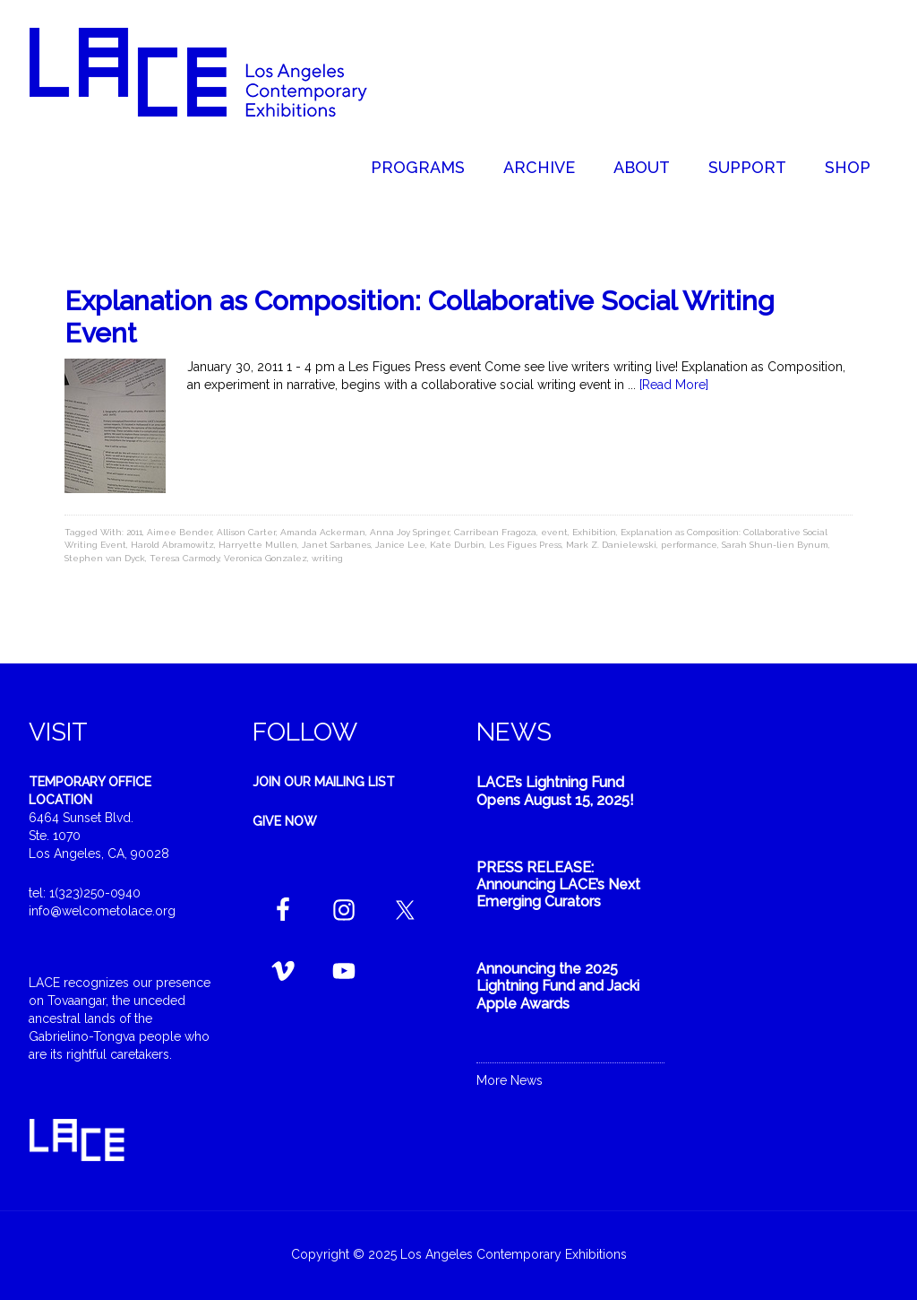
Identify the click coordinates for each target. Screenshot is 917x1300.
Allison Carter (246, 532)
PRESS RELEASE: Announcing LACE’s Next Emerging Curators (558, 884)
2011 (134, 532)
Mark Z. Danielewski (611, 545)
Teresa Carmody (184, 558)
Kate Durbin (457, 545)
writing (327, 558)
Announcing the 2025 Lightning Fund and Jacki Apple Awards (557, 985)
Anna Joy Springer (410, 532)
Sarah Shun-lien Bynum (775, 545)
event (554, 532)
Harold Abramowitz (172, 545)
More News (509, 1080)
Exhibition (594, 532)
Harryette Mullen (258, 545)
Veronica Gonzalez (265, 558)
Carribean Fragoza (495, 532)
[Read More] (673, 384)
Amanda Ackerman (322, 532)
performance (689, 545)
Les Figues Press (525, 545)
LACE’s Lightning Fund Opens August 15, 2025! (555, 791)
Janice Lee (400, 545)
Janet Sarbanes (336, 545)
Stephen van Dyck (104, 558)
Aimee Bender (179, 532)
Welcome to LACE (217, 72)
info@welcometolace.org (102, 911)
